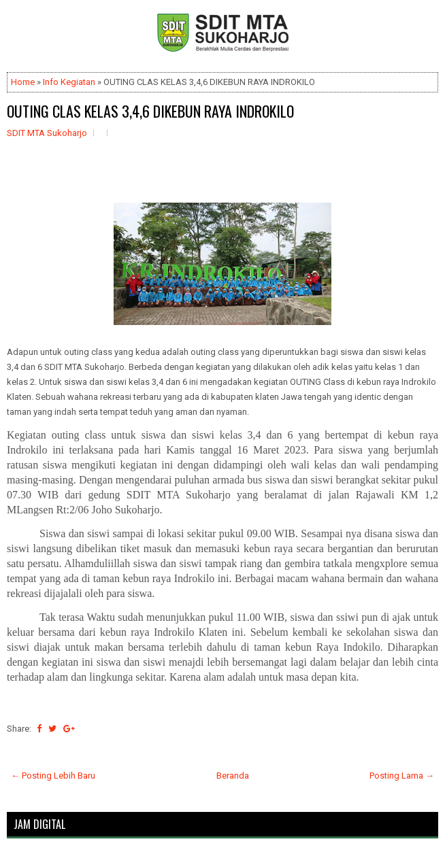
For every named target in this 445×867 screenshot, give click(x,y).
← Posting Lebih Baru (53, 775)
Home (23, 82)
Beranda (232, 775)
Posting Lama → (401, 775)
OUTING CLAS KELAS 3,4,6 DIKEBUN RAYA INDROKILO (150, 111)
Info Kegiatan (69, 82)
